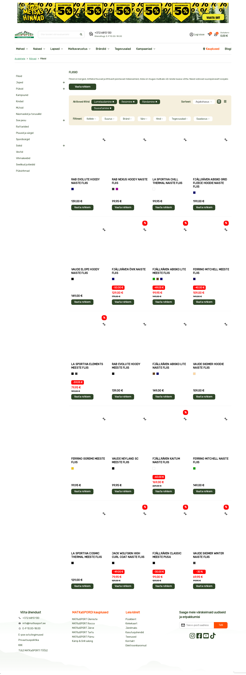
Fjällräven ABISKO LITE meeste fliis (169, 271)
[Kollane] (72, 468)
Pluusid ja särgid (24, 133)
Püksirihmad (23, 170)
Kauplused (211, 49)
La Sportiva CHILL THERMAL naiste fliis (167, 181)
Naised (37, 49)
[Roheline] (154, 279)
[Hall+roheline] (76, 373)
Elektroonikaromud (136, 645)
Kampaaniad (144, 49)
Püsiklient (131, 619)
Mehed (20, 49)
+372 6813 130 (103, 32)
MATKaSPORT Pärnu (83, 636)
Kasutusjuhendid (135, 632)
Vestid (19, 152)
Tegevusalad (123, 49)
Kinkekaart (131, 623)
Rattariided (22, 126)
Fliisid (19, 76)
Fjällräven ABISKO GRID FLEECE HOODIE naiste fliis (210, 183)
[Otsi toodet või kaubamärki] (58, 34)
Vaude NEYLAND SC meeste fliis (125, 460)
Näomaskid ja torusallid (28, 114)
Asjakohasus (204, 101)
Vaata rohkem (82, 86)
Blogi (228, 49)
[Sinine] (72, 189)
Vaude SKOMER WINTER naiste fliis (208, 555)
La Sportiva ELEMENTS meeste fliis (87, 366)
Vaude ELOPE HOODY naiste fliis (85, 271)
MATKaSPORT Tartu (83, 632)
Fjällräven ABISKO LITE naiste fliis (169, 366)
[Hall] (113, 189)
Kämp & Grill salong (82, 641)
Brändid (101, 49)
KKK (20, 645)
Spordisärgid (23, 139)
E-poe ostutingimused (30, 634)
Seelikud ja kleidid (25, 164)
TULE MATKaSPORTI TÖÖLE (33, 650)
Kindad (19, 101)
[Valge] (154, 189)
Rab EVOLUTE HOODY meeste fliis (126, 366)
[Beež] (194, 373)
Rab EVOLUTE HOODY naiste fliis (85, 181)
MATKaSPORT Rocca (83, 623)
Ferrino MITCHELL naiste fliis (210, 460)
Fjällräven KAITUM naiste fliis (166, 460)
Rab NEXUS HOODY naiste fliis (129, 181)
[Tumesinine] (194, 279)
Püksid (19, 88)
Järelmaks (131, 628)
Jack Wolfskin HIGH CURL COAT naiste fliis (128, 555)
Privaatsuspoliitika (28, 640)
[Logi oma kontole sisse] (197, 34)
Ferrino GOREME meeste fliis (88, 460)
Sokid (19, 145)
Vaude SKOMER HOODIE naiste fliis (208, 366)
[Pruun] (157, 279)
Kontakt (130, 641)
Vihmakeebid (23, 158)
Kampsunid (22, 95)
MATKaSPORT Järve (83, 628)
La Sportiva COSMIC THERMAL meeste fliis (86, 555)
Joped (19, 82)
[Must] (72, 279)
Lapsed (55, 49)
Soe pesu (21, 120)
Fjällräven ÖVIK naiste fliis (129, 271)
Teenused (131, 636)
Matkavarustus (77, 49)
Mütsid (19, 107)
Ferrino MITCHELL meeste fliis (211, 271)
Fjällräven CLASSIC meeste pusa (167, 555)
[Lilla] (117, 189)
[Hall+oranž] (72, 373)
